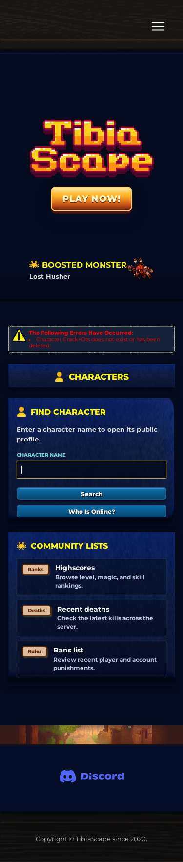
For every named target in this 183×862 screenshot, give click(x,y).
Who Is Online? (91, 511)
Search (91, 494)
